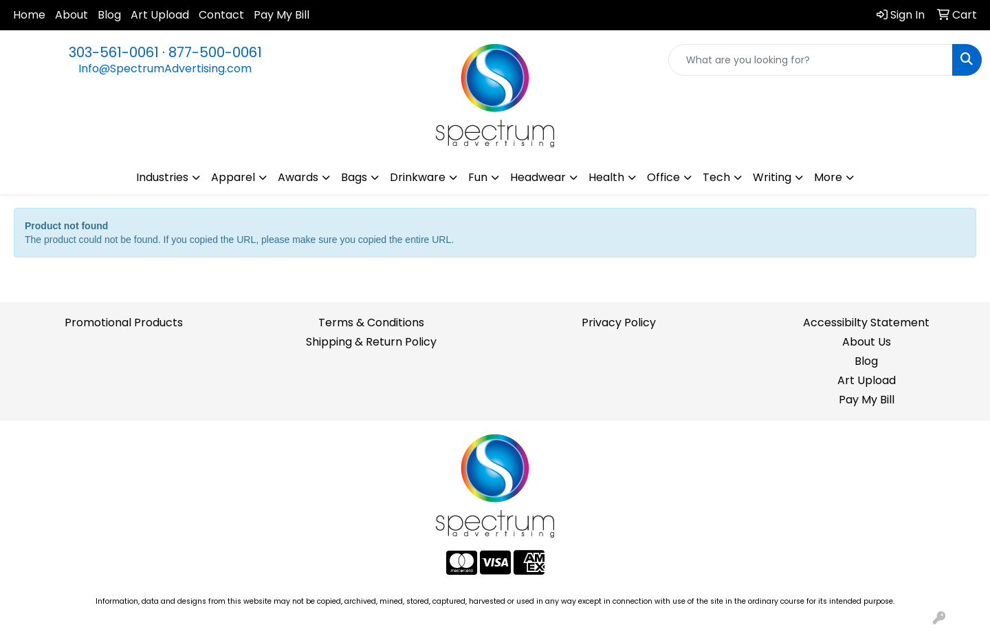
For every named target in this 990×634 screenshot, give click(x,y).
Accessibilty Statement (866, 322)
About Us (866, 342)
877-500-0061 (215, 52)
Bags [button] (354, 177)
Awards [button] (298, 177)
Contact (221, 15)
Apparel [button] (233, 177)
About (71, 15)
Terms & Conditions (371, 322)
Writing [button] (772, 177)
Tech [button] (716, 177)
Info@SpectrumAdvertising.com (165, 68)
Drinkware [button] (418, 177)
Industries (162, 177)
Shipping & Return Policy (371, 342)
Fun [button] (477, 177)
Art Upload (160, 15)
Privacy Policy (619, 322)
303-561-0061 (114, 52)
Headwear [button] (538, 177)
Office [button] (663, 177)
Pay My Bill (281, 15)
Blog (109, 15)
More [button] (828, 177)
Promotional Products (124, 322)
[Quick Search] (810, 60)
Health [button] (606, 177)
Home (29, 15)
